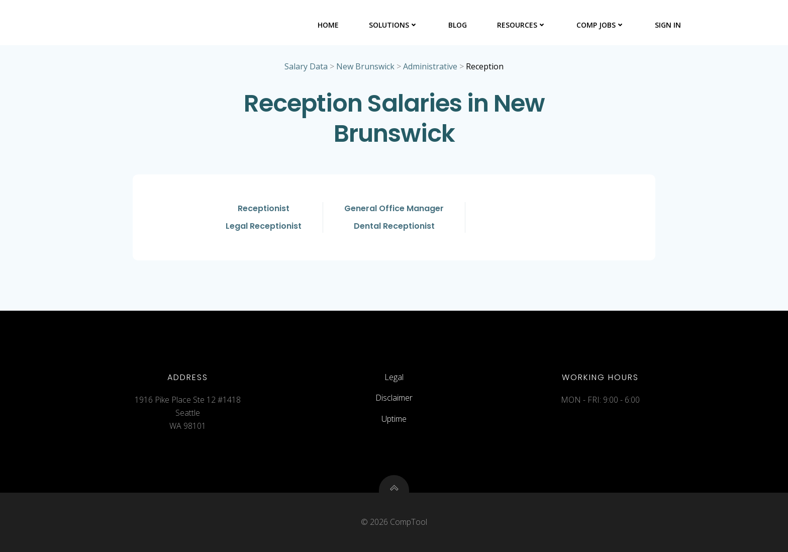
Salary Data (306, 66)
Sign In (668, 25)
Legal (394, 377)
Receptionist (263, 208)
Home (328, 25)
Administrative (430, 66)
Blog (457, 25)
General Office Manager (394, 208)
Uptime (394, 418)
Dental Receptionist (394, 226)
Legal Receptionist (264, 226)
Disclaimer (394, 397)
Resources (521, 25)
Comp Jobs (600, 25)
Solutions (393, 25)
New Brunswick (365, 66)
